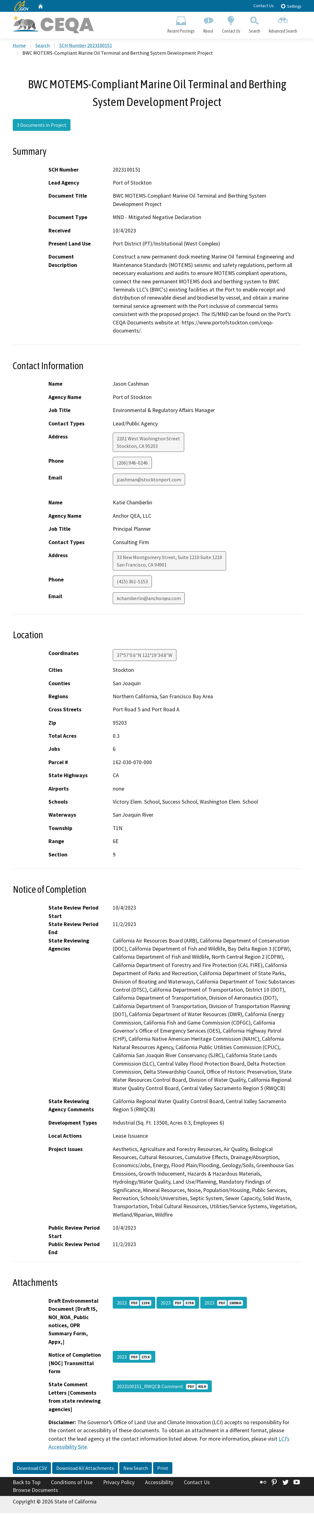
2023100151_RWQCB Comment (162, 1387)
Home (19, 46)
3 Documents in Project (41, 125)
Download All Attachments (85, 1469)
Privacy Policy (118, 1483)
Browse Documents (35, 1491)
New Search (135, 1469)
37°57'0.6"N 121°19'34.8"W (144, 656)
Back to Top (26, 1483)
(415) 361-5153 (132, 582)
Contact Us (263, 5)
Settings (290, 6)
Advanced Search (282, 23)
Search (254, 23)
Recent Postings (181, 23)
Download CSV (32, 1469)
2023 (134, 1304)
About (208, 23)
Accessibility (159, 1483)
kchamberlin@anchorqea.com (149, 599)
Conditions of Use (72, 1483)
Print (162, 1469)
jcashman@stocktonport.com (149, 480)
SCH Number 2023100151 (85, 46)
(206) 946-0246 (132, 464)
